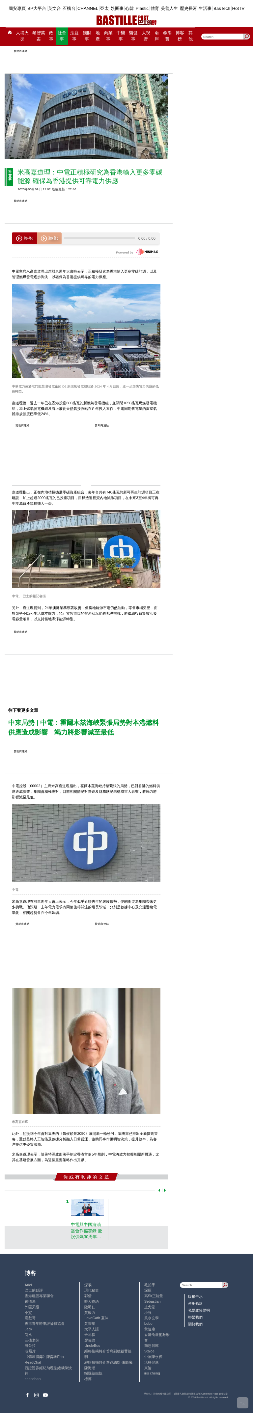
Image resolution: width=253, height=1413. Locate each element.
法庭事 (74, 36)
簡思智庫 (151, 1345)
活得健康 (151, 1362)
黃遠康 (149, 1329)
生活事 (205, 8)
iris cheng (152, 1373)
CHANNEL (87, 8)
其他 (190, 36)
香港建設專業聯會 (39, 1296)
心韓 (129, 8)
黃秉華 (89, 1323)
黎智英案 (38, 36)
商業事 (108, 36)
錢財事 (87, 36)
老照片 (30, 1351)
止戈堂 (149, 1307)
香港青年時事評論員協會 (45, 1323)
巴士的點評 (34, 1290)
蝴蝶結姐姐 (93, 1373)
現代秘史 (91, 1290)
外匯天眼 (32, 1307)
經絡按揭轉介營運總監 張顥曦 (108, 1362)
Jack (28, 1329)
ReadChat (33, 1362)
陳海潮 (89, 1368)
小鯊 (28, 1313)
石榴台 (69, 8)
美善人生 (169, 8)
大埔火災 (22, 36)
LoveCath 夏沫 (96, 1318)
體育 (155, 8)
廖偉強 (89, 1340)
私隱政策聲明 (199, 1310)
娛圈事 (117, 8)
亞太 (104, 8)
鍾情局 (30, 1301)
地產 (98, 36)
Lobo (148, 1323)
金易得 (89, 1335)
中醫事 (121, 36)
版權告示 (195, 1296)
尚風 (28, 1335)
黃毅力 (89, 1313)
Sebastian (152, 1301)
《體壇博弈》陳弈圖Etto (44, 1357)
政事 (51, 36)
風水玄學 (151, 1318)
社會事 (62, 36)
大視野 (146, 36)
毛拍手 (149, 1285)
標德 (88, 1379)
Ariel (28, 1285)
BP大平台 (36, 8)
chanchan (33, 1379)
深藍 (148, 1290)
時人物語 (91, 1301)
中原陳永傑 (153, 1357)
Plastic (142, 8)
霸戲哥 (30, 1318)
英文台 (54, 8)
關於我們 (195, 1324)
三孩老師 (32, 1340)
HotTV (238, 8)
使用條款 (195, 1303)
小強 (148, 1313)
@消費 (167, 36)
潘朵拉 (30, 1345)
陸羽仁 (89, 1307)
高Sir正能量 (153, 1296)
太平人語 (91, 1329)
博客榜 (180, 36)
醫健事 (133, 36)
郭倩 (88, 1296)
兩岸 (157, 36)
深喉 (88, 1285)
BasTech (221, 8)
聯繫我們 (195, 1317)
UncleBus (92, 1345)
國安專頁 (17, 8)
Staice (149, 1351)
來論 (148, 1368)
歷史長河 (188, 8)
